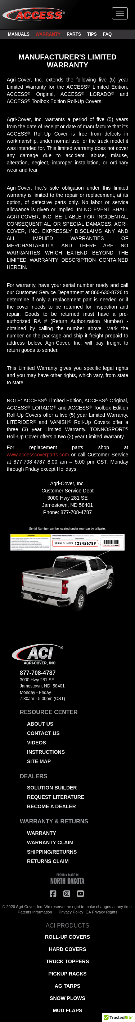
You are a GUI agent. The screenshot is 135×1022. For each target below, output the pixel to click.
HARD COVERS (67, 949)
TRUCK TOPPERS (67, 961)
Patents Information (35, 912)
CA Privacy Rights (101, 912)
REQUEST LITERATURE (55, 797)
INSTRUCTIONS (46, 752)
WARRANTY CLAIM (50, 842)
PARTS (74, 34)
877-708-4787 (29, 462)
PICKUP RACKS (67, 974)
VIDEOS (36, 743)
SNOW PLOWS (67, 998)
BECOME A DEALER (51, 806)
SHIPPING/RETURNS (52, 852)
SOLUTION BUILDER (52, 788)
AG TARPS (67, 986)
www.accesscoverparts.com (38, 454)
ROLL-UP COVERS (67, 937)
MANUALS (19, 34)
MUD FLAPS (67, 1010)
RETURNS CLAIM (48, 861)
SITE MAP (39, 761)
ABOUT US (40, 724)
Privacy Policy (71, 912)
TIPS (92, 34)
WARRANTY (48, 34)
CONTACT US (43, 733)
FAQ (107, 34)
